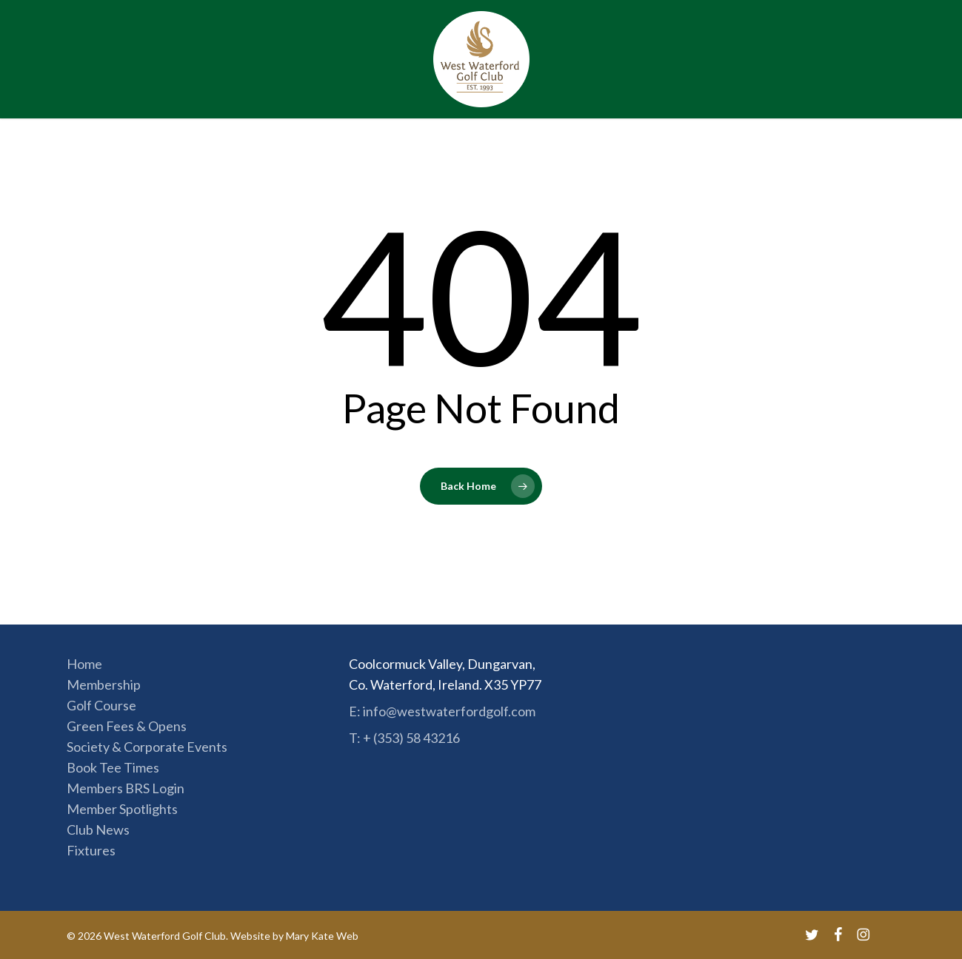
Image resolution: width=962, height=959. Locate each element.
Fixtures (91, 850)
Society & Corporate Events (147, 746)
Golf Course (101, 705)
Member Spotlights (122, 809)
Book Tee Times (113, 767)
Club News (98, 829)
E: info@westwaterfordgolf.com (442, 711)
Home (84, 664)
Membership (104, 684)
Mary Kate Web (322, 935)
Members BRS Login (125, 788)
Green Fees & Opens (127, 726)
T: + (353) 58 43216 (404, 738)
